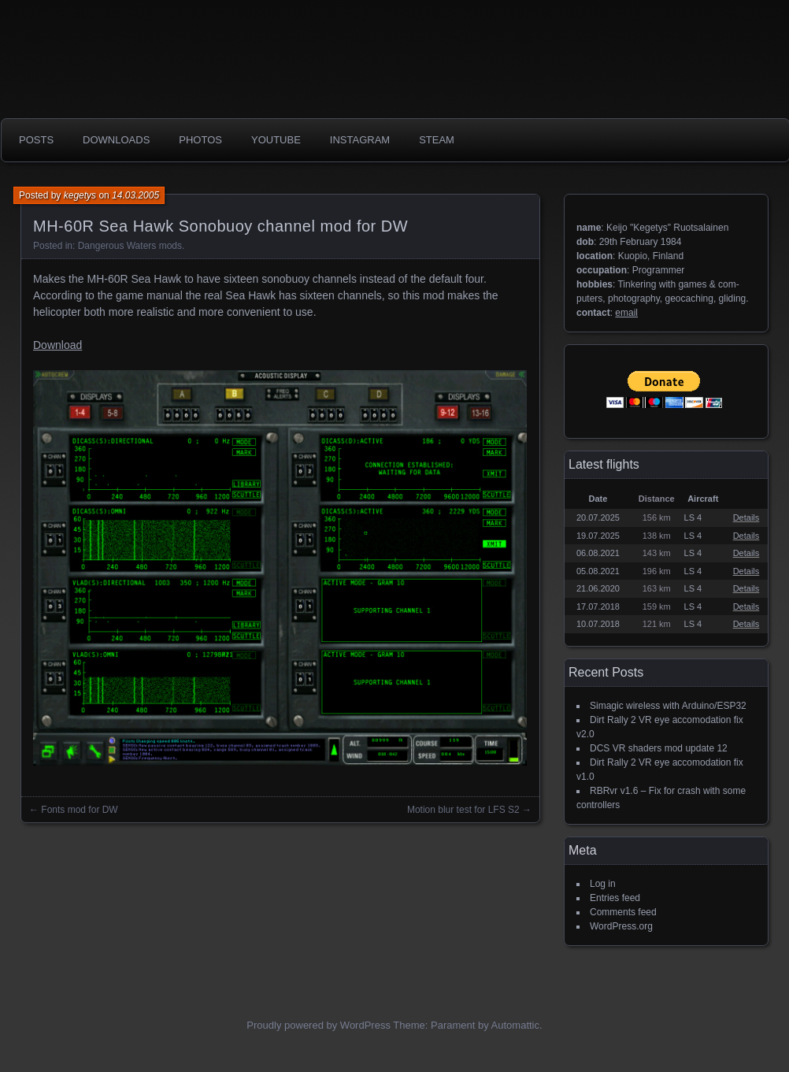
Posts (36, 140)
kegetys (80, 195)
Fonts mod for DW (79, 809)
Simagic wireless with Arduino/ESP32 (668, 705)
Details (746, 517)
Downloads (116, 140)
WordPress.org (621, 926)
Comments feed (623, 912)
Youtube (276, 140)
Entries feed (615, 897)
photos (200, 140)
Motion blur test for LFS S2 (463, 809)
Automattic (515, 1025)
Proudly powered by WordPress (318, 1025)
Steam (436, 140)
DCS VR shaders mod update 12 (659, 748)
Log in (603, 883)
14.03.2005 (135, 195)
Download (57, 345)
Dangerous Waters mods (130, 245)
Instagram (360, 140)
